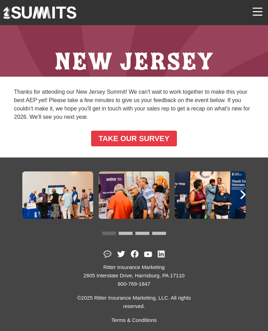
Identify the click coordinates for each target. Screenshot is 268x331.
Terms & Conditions (134, 320)
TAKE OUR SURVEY (134, 138)
